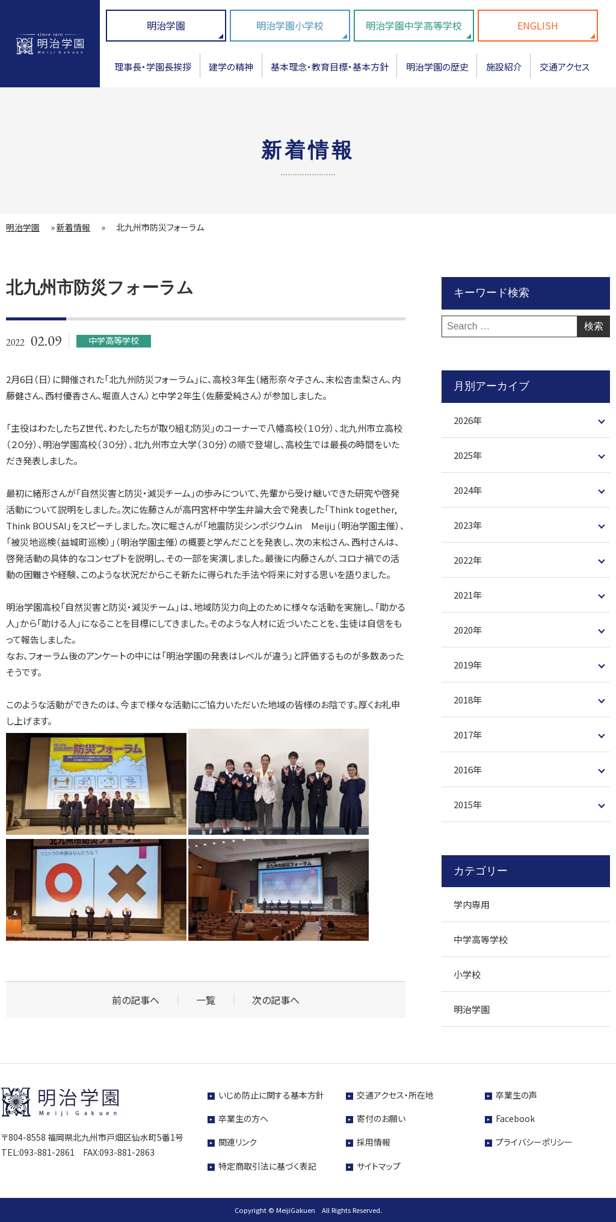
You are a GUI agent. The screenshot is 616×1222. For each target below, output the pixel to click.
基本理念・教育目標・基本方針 (330, 66)
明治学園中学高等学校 (414, 25)
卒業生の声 (516, 1095)
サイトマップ (379, 1166)
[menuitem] (153, 71)
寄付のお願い (381, 1118)
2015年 (468, 804)
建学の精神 (231, 66)
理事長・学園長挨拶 (152, 66)
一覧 (205, 1000)
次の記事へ (276, 1000)
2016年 (468, 769)
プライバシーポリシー (534, 1142)
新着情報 (73, 227)
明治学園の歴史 (437, 66)
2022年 (468, 559)
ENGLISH (537, 25)
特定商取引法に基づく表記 (267, 1166)
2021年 (468, 594)
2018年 (468, 699)
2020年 (468, 629)
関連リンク (237, 1142)
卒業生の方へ (243, 1118)
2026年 (468, 420)
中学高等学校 (481, 939)
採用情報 (373, 1142)
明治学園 (166, 25)
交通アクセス (565, 66)
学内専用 (472, 904)
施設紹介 (504, 66)
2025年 (468, 455)
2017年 (468, 734)
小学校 (467, 974)
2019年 (468, 664)
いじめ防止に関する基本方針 (271, 1095)
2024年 (468, 490)
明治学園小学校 (290, 25)
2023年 (468, 525)
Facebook (515, 1118)
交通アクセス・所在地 (395, 1095)
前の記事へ (135, 1000)
